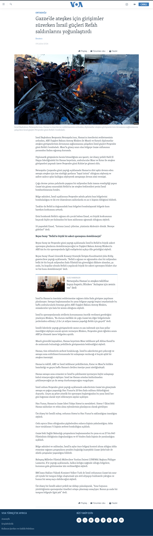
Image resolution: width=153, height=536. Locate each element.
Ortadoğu (41, 13)
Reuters (39, 39)
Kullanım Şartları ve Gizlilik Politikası (18, 529)
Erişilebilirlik (7, 524)
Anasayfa (6, 519)
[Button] (82, 51)
